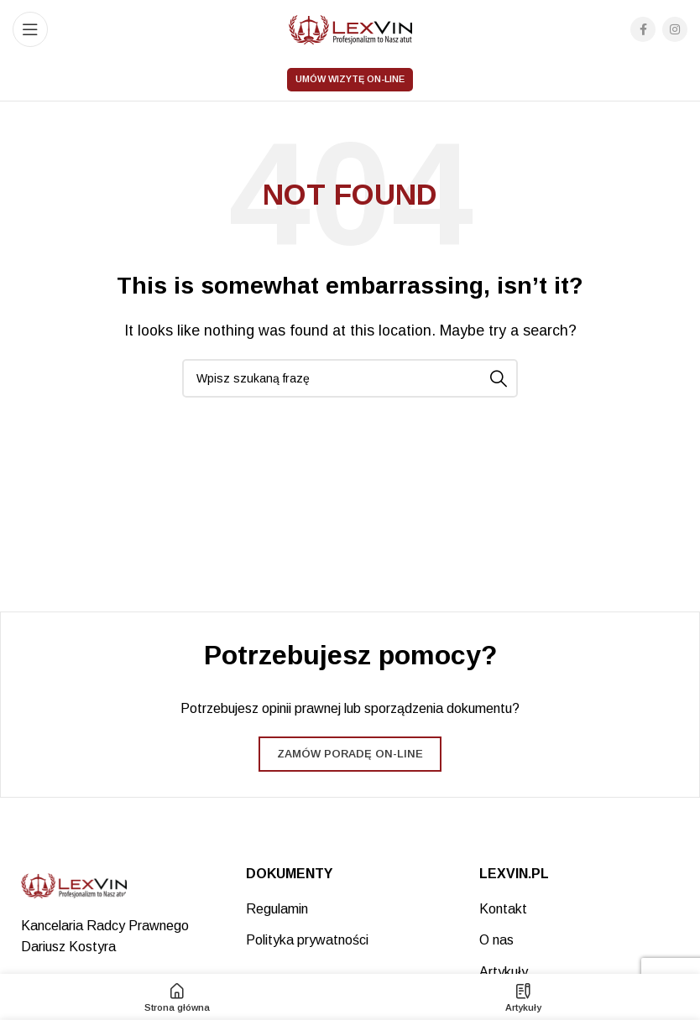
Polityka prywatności (307, 940)
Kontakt (503, 909)
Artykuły (503, 972)
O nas (496, 940)
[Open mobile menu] (30, 29)
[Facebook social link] (643, 29)
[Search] (350, 378)
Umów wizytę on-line (350, 79)
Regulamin (277, 909)
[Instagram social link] (674, 29)
